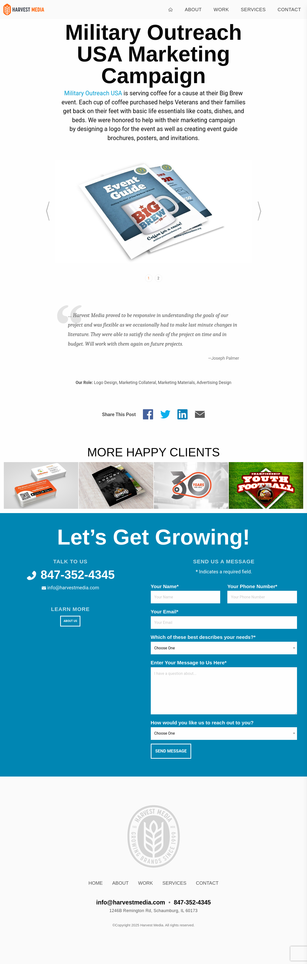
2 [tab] (158, 278)
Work (221, 9)
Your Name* (165, 586)
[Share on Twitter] (165, 414)
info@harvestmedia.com (70, 588)
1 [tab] (149, 278)
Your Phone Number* (252, 586)
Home (95, 883)
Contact (289, 9)
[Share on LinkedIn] (182, 414)
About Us (70, 621)
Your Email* (164, 611)
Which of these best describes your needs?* (203, 637)
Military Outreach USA (93, 93)
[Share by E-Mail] (200, 414)
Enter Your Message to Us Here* (189, 662)
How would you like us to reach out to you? (202, 722)
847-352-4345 (70, 574)
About (193, 9)
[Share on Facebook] (148, 414)
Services (253, 9)
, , (153, 910)
